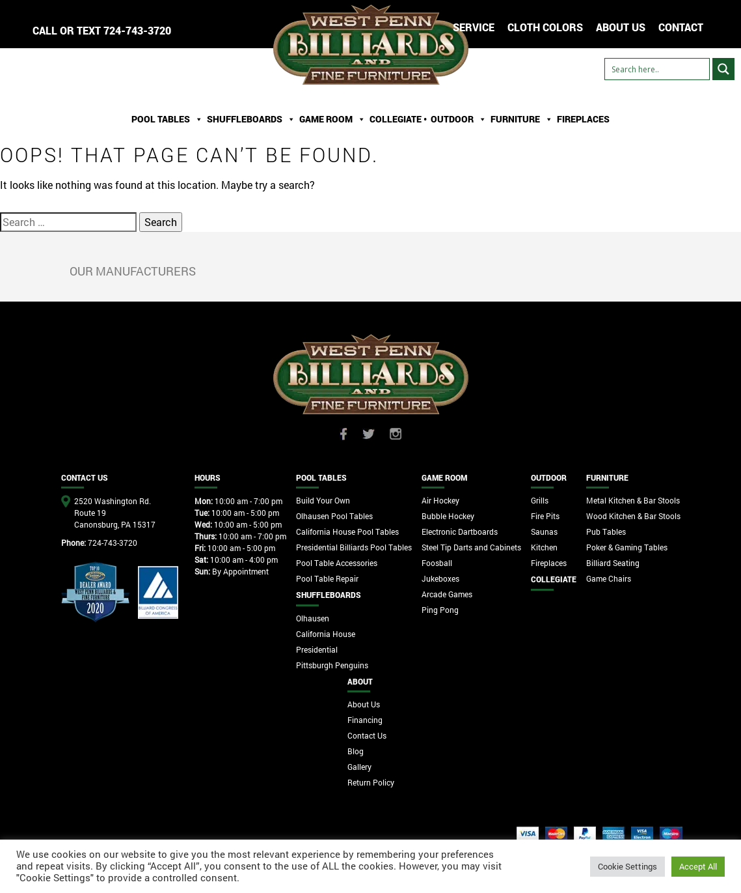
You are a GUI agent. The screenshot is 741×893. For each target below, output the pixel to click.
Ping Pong (440, 609)
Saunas (544, 531)
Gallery (359, 766)
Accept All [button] (698, 866)
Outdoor (459, 119)
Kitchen (544, 547)
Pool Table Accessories (336, 563)
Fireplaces (583, 119)
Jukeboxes (440, 578)
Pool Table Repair (327, 578)
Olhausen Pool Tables (334, 516)
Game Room (332, 119)
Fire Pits (545, 516)
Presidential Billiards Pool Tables (354, 547)
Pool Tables (167, 119)
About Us (363, 704)
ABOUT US (620, 27)
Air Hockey (440, 500)
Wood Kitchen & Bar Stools (633, 516)
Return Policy (370, 782)
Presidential (317, 649)
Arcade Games (447, 594)
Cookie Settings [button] (627, 866)
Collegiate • (398, 119)
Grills (539, 500)
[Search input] (657, 69)
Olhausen (312, 618)
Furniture (522, 119)
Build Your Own (323, 500)
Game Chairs (608, 578)
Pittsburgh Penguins (332, 665)
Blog (355, 751)
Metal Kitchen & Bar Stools (633, 500)
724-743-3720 (137, 30)
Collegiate (553, 579)
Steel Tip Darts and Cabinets (471, 547)
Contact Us (366, 735)
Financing (365, 720)
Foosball (437, 563)
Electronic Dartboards (460, 531)
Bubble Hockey (448, 516)
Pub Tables (606, 531)
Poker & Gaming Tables (626, 547)
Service (473, 27)
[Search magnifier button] (723, 69)
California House (325, 634)
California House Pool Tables (347, 531)
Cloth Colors (545, 27)
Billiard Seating (613, 563)
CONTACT (680, 27)
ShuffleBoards (251, 119)
